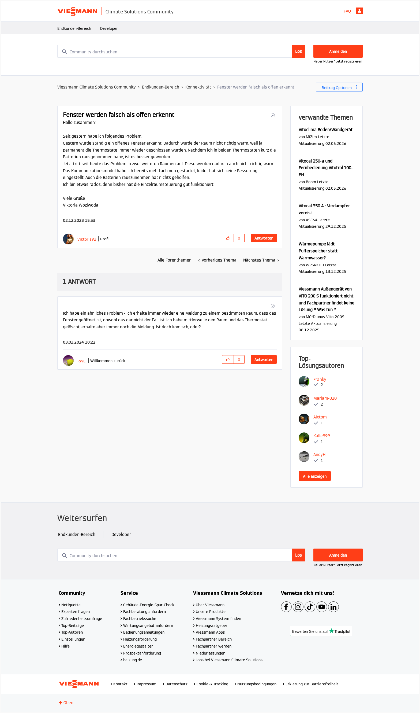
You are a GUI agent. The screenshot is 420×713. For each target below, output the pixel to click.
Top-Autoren (72, 632)
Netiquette (71, 604)
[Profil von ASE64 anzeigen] (311, 219)
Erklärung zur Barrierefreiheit (312, 684)
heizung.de (132, 659)
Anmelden (359, 11)
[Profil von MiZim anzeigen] (311, 136)
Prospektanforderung (142, 653)
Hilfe (65, 646)
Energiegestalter (138, 646)
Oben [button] (68, 702)
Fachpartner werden (213, 646)
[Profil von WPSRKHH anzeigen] (315, 264)
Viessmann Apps (210, 632)
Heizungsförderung (140, 639)
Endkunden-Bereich (74, 28)
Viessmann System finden (218, 618)
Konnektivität (198, 87)
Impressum (146, 684)
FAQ (347, 11)
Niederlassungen (210, 653)
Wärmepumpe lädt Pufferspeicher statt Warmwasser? (318, 250)
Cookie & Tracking (212, 684)
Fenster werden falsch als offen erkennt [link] (255, 87)
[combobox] (181, 51)
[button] (272, 115)
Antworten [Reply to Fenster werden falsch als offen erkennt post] (263, 238)
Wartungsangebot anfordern (148, 625)
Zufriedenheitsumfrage (81, 618)
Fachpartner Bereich (214, 639)
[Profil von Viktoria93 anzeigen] (86, 239)
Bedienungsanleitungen (143, 632)
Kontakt (120, 684)
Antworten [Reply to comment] (263, 359)
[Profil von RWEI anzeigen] (82, 361)
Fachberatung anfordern (144, 611)
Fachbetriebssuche (139, 618)
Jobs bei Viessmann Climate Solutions (229, 659)
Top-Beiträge (72, 625)
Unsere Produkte (211, 611)
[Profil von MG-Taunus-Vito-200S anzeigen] (325, 316)
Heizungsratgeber (211, 625)
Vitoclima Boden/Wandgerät (325, 129)
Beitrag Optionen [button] (337, 87)
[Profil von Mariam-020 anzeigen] (325, 398)
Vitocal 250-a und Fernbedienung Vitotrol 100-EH (325, 168)
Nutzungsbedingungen (256, 684)
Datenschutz (177, 684)
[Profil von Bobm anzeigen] (311, 181)
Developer (109, 28)
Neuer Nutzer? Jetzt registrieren (337, 61)
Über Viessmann (210, 604)
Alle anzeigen (315, 476)
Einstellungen (73, 639)
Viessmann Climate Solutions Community (96, 87)
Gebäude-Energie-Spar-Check (148, 604)
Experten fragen (75, 611)
